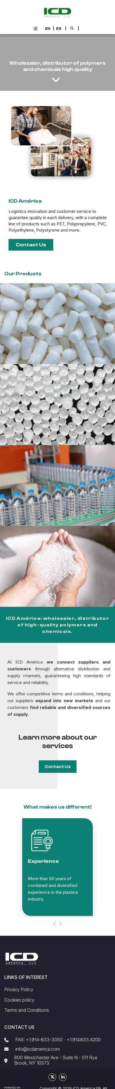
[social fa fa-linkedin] (62, 1077)
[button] (48, 28)
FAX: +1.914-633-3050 (39, 1039)
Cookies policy (19, 1000)
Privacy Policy (18, 989)
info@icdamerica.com (37, 1049)
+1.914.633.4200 (84, 1039)
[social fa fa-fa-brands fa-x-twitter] (52, 1077)
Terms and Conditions (26, 1010)
